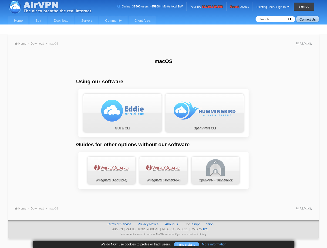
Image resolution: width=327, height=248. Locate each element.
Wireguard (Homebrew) (163, 170)
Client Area (142, 20)
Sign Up (304, 6)
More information (214, 244)
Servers (86, 20)
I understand (186, 244)
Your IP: (206, 7)
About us (171, 224)
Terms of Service (119, 224)
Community (113, 20)
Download (61, 20)
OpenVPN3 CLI (204, 112)
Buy (38, 20)
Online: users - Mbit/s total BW (150, 6)
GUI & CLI (122, 112)
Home (18, 20)
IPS (205, 229)
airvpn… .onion (202, 224)
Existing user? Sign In (272, 7)
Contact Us (308, 19)
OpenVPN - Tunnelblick (215, 170)
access (239, 7)
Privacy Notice (148, 224)
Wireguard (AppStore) (111, 170)
